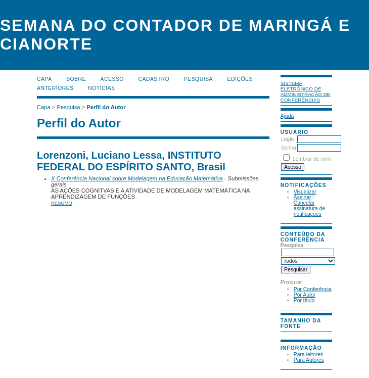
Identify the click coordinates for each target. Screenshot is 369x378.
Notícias (101, 88)
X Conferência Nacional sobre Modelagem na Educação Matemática (137, 178)
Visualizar (305, 192)
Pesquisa (198, 79)
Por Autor (304, 295)
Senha (288, 148)
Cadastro (153, 79)
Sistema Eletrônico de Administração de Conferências (306, 91)
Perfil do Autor (105, 107)
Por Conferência (313, 289)
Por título (304, 300)
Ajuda (287, 116)
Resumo (61, 203)
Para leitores (308, 354)
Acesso (112, 79)
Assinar (302, 197)
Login (287, 139)
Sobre (76, 79)
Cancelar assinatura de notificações (309, 208)
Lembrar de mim (312, 159)
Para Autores (309, 360)
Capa (44, 79)
